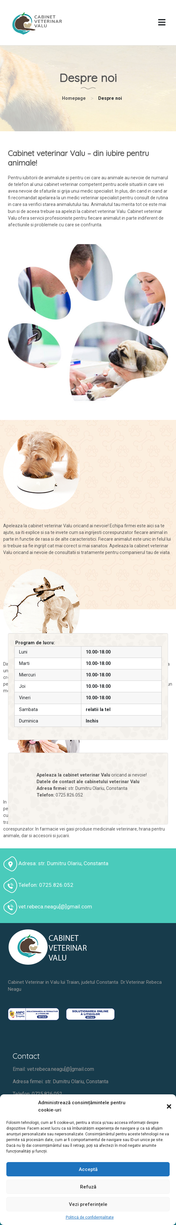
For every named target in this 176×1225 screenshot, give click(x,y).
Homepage (74, 98)
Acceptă (88, 1169)
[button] (166, 1106)
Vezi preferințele (88, 1204)
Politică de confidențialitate (90, 1217)
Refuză (88, 1187)
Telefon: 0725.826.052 (37, 1094)
